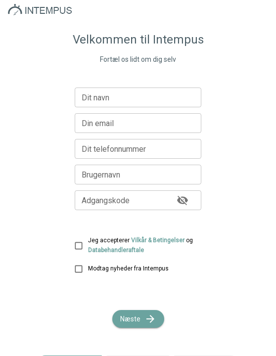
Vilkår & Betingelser (157, 240)
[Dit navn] (138, 97)
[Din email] (138, 123)
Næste (138, 319)
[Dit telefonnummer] (138, 149)
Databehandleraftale (116, 250)
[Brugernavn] (138, 174)
